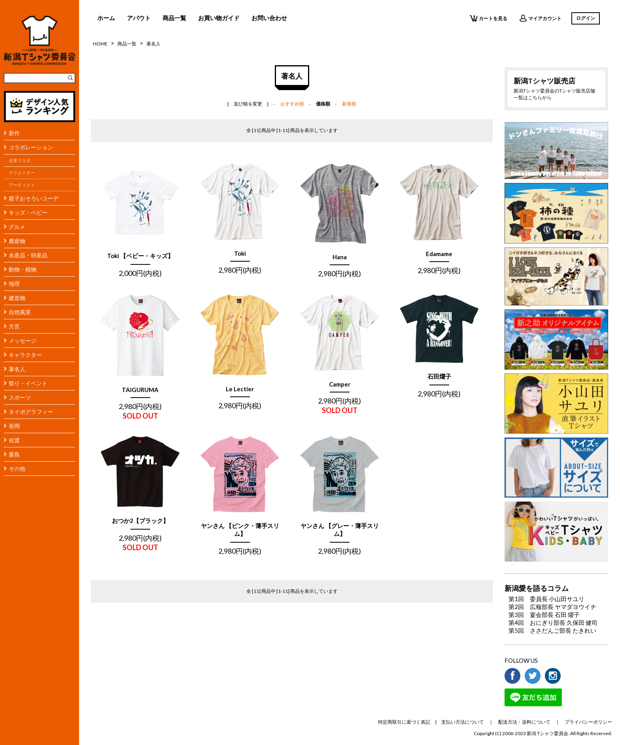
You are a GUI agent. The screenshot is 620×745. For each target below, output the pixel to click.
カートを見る (488, 18)
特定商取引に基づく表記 (404, 722)
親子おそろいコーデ (34, 198)
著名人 (17, 369)
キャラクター (25, 354)
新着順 (349, 104)
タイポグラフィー (31, 411)
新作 (14, 133)
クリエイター (22, 172)
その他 (17, 468)
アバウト (139, 17)
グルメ (17, 226)
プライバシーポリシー (588, 722)
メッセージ (22, 340)
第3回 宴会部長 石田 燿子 (544, 614)
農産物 (17, 241)
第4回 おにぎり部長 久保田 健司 (552, 622)
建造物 (17, 297)
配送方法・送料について (524, 722)
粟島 (14, 454)
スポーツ (20, 397)
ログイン (585, 18)
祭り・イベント (28, 383)
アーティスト (22, 185)
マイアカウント (540, 18)
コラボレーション (31, 147)
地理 (14, 283)
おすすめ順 (292, 104)
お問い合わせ (269, 17)
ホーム (106, 17)
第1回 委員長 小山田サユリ (546, 598)
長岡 (14, 425)
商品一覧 (174, 17)
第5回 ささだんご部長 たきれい (552, 630)
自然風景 (20, 312)
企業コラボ (19, 160)
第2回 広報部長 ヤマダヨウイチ (552, 606)
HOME (100, 44)
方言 (14, 326)
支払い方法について (462, 722)
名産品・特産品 (28, 255)
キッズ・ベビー (28, 212)
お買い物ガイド (219, 17)
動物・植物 (22, 269)
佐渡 (14, 440)
